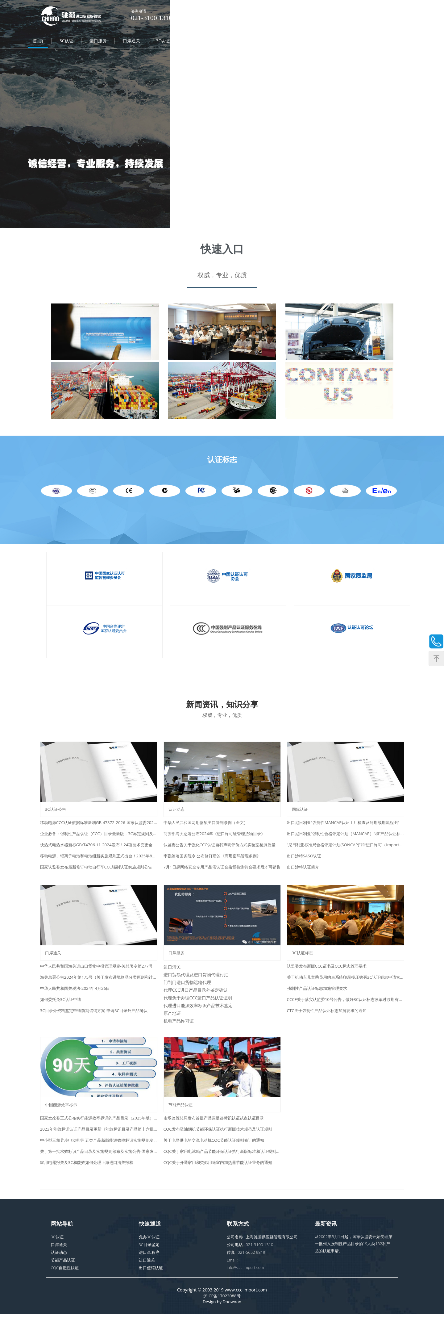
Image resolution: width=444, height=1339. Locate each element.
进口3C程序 (149, 1276)
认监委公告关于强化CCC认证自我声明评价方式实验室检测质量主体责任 (222, 853)
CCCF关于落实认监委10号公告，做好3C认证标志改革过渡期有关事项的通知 (345, 1015)
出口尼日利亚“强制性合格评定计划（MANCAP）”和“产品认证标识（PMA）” (345, 841)
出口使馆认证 (151, 1291)
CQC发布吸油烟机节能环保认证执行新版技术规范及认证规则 (222, 1153)
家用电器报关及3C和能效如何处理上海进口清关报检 (90, 1186)
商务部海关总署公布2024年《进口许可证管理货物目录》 (218, 841)
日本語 (353, 12)
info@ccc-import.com (246, 1291)
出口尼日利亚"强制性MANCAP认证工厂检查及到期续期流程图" (345, 830)
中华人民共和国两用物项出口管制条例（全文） (209, 830)
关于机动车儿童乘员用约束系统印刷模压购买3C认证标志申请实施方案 (345, 993)
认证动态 (320, 41)
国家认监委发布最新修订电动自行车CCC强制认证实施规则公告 (98, 875)
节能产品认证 (63, 1284)
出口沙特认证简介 (304, 875)
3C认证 (66, 41)
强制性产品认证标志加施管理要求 (319, 1004)
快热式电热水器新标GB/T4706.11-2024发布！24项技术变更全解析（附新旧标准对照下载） (98, 853)
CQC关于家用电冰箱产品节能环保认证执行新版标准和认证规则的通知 (222, 1175)
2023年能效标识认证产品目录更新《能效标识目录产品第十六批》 (98, 1153)
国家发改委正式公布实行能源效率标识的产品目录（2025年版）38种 (98, 1141)
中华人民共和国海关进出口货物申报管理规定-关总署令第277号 (98, 982)
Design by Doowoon (222, 1326)
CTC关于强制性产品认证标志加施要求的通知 (329, 1026)
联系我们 (387, 41)
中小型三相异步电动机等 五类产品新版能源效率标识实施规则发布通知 (98, 1164)
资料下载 (354, 41)
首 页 (38, 41)
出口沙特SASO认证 (305, 864)
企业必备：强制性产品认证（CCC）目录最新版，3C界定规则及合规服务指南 (98, 841)
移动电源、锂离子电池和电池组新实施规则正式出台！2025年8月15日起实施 (98, 864)
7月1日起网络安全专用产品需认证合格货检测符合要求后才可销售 (222, 875)
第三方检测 (285, 41)
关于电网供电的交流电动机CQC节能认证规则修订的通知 (218, 1164)
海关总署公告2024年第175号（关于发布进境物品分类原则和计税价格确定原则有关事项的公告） (98, 993)
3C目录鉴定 (149, 1268)
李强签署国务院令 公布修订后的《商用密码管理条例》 (216, 864)
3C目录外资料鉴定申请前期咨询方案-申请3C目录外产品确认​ (98, 1026)
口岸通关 (131, 41)
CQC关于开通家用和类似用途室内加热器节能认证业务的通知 (222, 1186)
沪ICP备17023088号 (222, 1320)
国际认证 (249, 41)
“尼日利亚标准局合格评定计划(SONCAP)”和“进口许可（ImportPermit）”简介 (345, 853)
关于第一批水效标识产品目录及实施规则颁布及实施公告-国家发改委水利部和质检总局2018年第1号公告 (98, 1175)
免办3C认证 (149, 1260)
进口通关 (147, 1284)
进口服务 (98, 41)
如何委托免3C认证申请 (62, 1015)
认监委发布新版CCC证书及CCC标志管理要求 (329, 982)
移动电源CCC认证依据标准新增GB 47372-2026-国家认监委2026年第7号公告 (98, 830)
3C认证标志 (167, 41)
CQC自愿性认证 (209, 41)
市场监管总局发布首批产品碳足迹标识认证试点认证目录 (218, 1141)
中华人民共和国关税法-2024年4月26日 (77, 1004)
